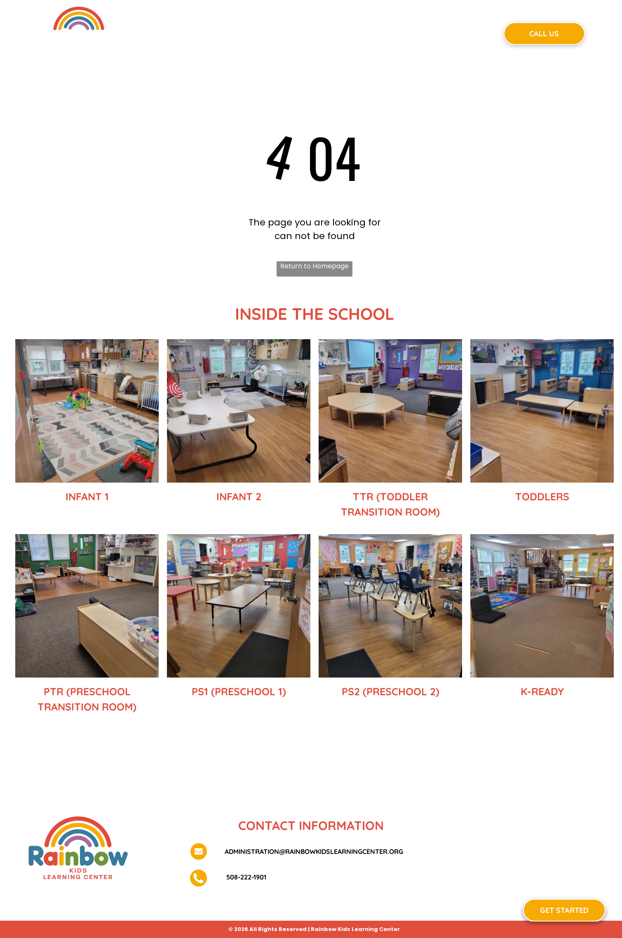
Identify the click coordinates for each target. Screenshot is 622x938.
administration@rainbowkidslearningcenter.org (314, 851)
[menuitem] (189, 32)
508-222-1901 (245, 877)
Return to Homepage (314, 266)
